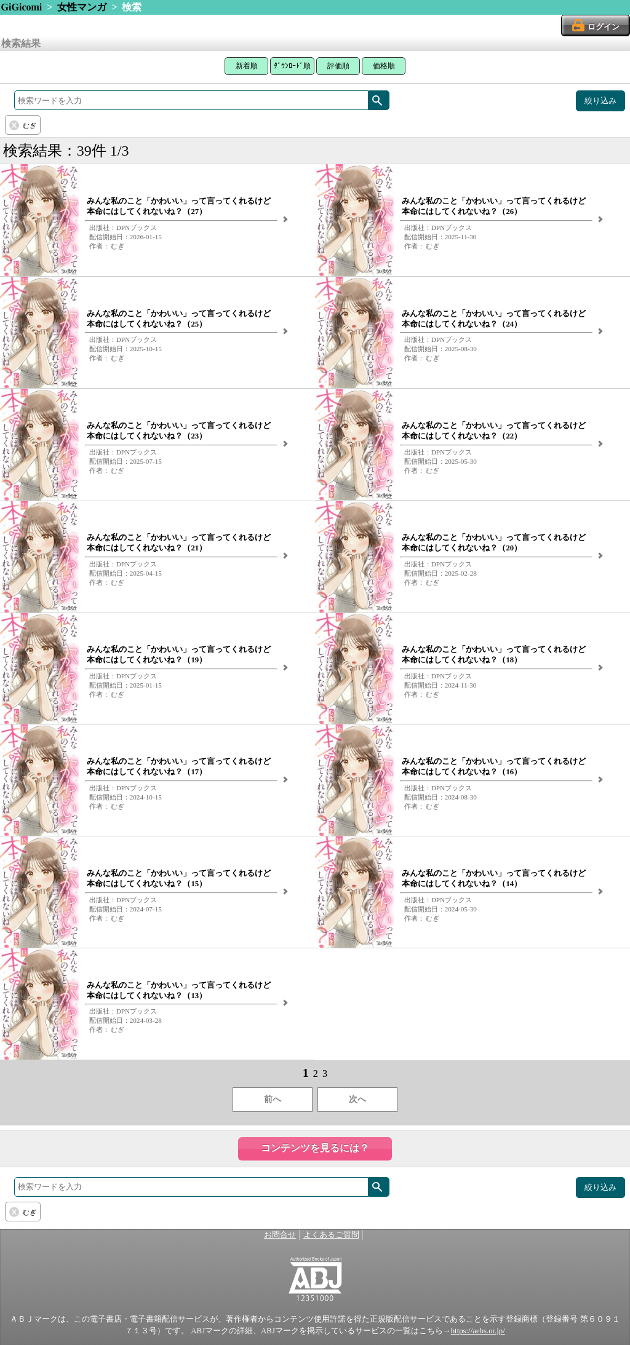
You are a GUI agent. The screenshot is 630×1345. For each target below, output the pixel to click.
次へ (357, 1099)
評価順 (338, 65)
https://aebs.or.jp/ (478, 1331)
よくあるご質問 (331, 1235)
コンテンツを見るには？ (315, 1148)
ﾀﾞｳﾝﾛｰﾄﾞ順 (292, 65)
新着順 (247, 65)
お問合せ (280, 1235)
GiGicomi (21, 7)
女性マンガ (81, 7)
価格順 (384, 65)
